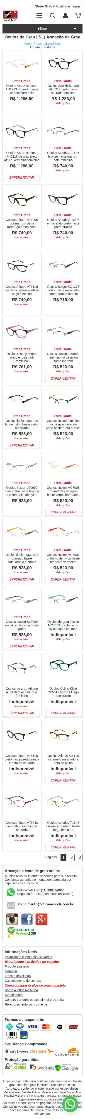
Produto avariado (17, 966)
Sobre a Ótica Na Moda (21, 990)
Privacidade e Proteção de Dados (28, 957)
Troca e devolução (18, 976)
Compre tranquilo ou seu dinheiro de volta (34, 999)
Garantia (11, 971)
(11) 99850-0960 (52, 890)
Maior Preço (52, 43)
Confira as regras (68, 6)
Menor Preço (33, 43)
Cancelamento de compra (23, 980)
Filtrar (57, 29)
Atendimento (14, 995)
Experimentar (22, 177)
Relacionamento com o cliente (26, 1004)
